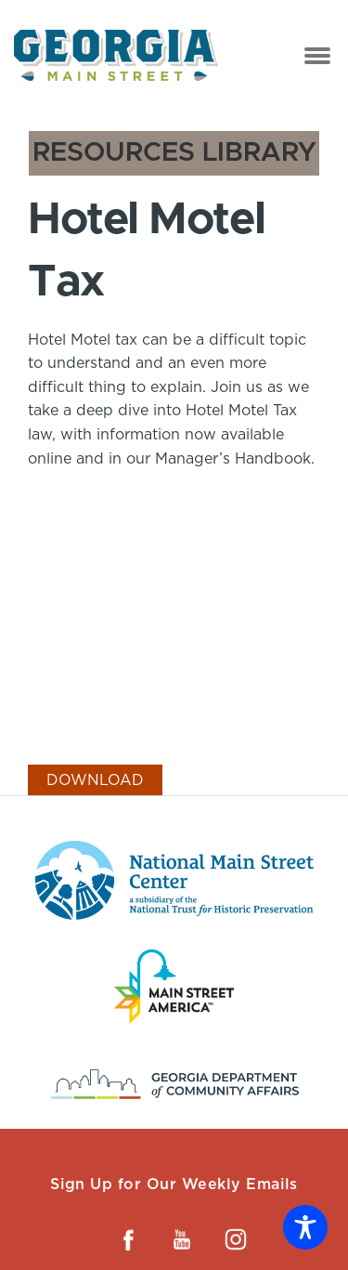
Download (95, 780)
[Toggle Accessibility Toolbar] (305, 1227)
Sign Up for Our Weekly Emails (174, 1184)
